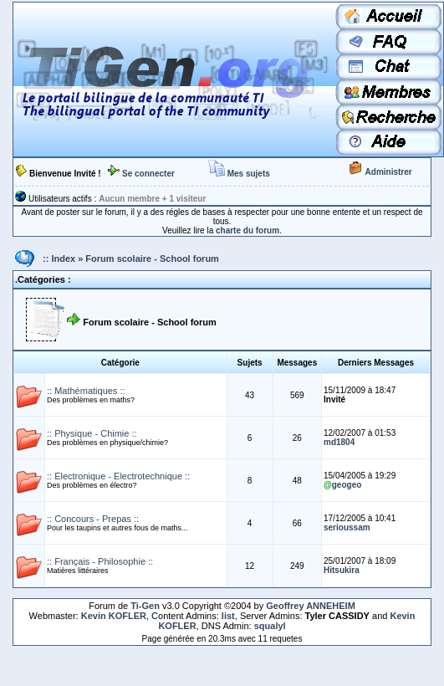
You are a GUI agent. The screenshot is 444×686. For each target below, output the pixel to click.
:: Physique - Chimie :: (92, 433)
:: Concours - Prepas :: (93, 519)
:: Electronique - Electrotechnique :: (118, 476)
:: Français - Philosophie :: (100, 561)
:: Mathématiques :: (86, 391)
